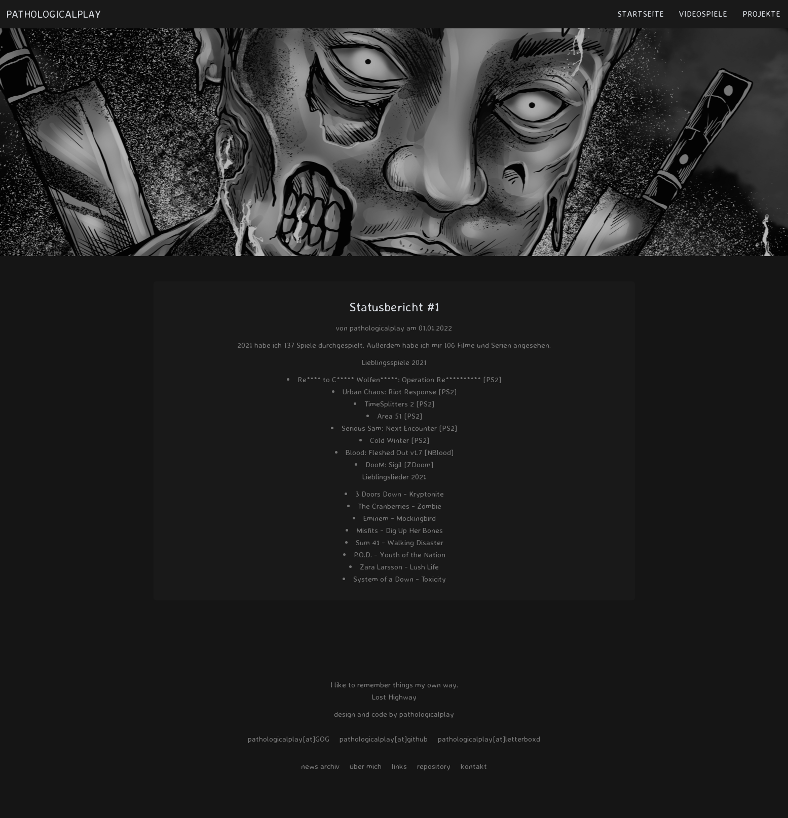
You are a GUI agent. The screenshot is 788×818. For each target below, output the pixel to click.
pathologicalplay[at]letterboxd (489, 739)
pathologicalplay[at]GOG (288, 739)
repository (434, 766)
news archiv (320, 766)
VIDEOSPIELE (703, 14)
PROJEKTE (761, 14)
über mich (366, 766)
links (399, 766)
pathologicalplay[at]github (384, 739)
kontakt (474, 766)
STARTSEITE (640, 14)
